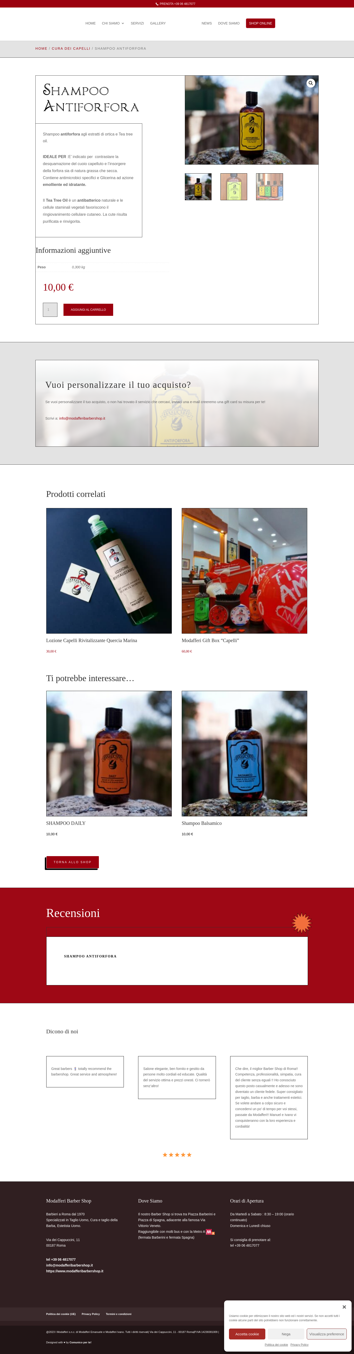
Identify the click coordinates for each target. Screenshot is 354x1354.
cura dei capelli (71, 48)
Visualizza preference (326, 1334)
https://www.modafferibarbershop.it (74, 1271)
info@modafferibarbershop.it (82, 418)
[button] (344, 1306)
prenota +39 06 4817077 (177, 4)
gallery (159, 23)
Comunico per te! (80, 1342)
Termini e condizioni (119, 1314)
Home (92, 23)
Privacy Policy (300, 1344)
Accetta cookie (247, 1334)
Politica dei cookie (276, 1344)
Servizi (138, 23)
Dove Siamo (227, 23)
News (205, 23)
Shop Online (258, 23)
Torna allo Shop (73, 862)
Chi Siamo (112, 23)
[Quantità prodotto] (50, 310)
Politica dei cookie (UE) (61, 1314)
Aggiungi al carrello (88, 309)
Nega (286, 1334)
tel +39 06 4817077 (61, 1259)
